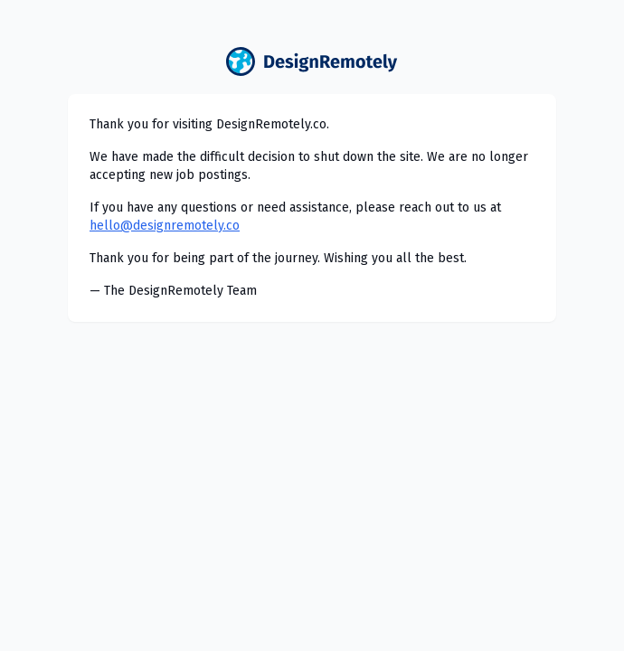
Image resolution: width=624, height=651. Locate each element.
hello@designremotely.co (165, 225)
